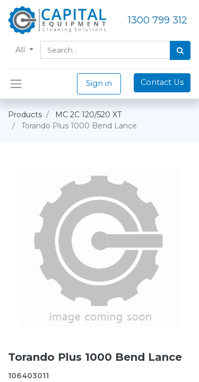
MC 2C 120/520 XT (88, 114)
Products (25, 114)
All (21, 50)
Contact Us (162, 82)
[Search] (180, 50)
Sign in (99, 83)
